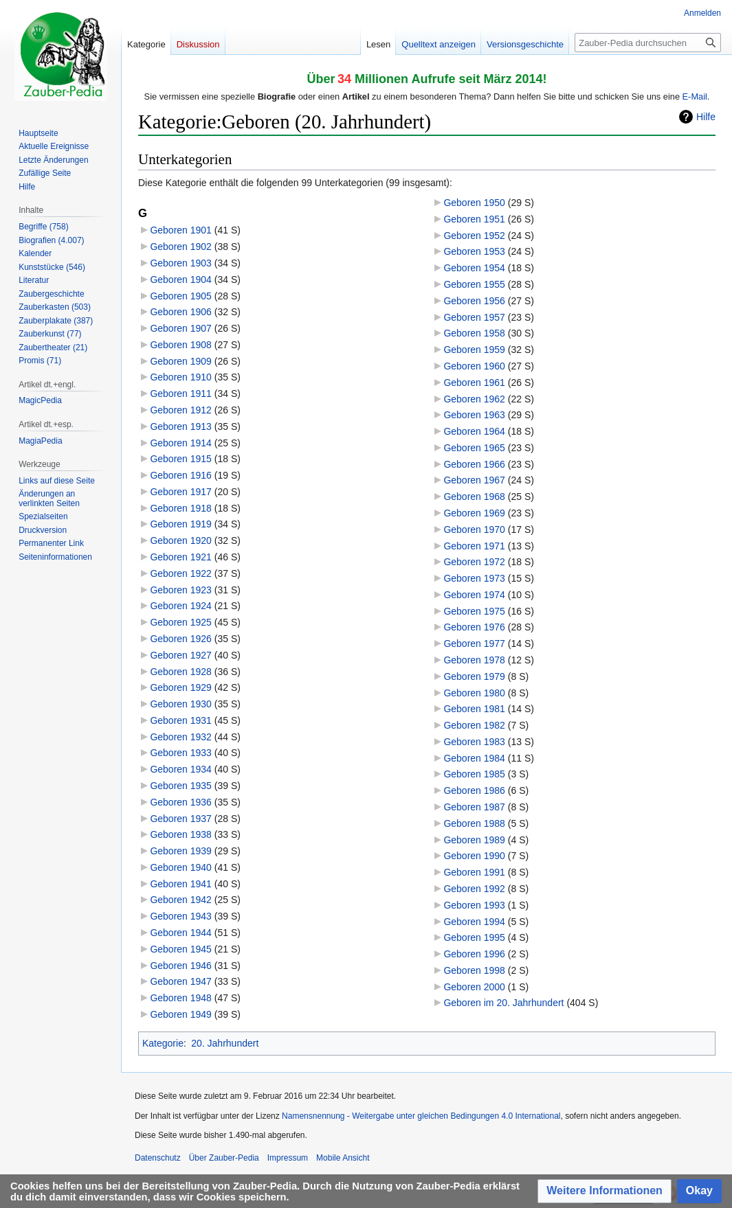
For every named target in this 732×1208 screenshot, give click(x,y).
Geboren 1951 (474, 219)
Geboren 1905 (181, 295)
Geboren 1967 (474, 480)
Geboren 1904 (181, 279)
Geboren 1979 (474, 676)
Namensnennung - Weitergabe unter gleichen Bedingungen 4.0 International (421, 1116)
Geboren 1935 (181, 785)
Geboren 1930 (181, 703)
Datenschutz (158, 1158)
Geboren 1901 (181, 230)
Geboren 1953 (474, 251)
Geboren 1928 (181, 671)
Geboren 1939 (181, 850)
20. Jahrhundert (224, 1043)
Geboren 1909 (181, 361)
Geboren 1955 (474, 284)
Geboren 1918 (181, 508)
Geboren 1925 (181, 622)
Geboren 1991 (474, 872)
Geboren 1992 (474, 888)
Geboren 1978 (474, 659)
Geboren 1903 (181, 263)
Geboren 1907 (181, 328)
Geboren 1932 (181, 736)
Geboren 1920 (181, 540)
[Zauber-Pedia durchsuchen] (648, 42)
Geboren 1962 (474, 399)
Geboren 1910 (181, 377)
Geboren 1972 (474, 561)
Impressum (287, 1158)
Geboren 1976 (474, 627)
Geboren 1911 (181, 393)
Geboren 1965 (474, 447)
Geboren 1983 (474, 741)
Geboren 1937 (181, 818)
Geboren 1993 (474, 905)
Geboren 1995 (474, 937)
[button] (604, 1191)
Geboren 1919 (181, 523)
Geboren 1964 (474, 431)
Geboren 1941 (181, 883)
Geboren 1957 (474, 317)
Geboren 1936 (181, 802)
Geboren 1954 (474, 267)
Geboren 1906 (181, 311)
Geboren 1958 (474, 333)
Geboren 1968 (474, 496)
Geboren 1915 (181, 458)
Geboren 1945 (181, 949)
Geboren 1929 (181, 687)
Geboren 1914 (181, 442)
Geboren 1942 (181, 899)
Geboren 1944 (181, 932)
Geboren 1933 (181, 752)
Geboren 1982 (474, 725)
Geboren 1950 (474, 202)
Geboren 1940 (181, 867)
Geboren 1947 (181, 981)
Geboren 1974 (474, 594)
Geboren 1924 (181, 605)
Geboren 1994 (474, 921)
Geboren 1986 (474, 790)
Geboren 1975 (474, 611)
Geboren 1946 (181, 965)
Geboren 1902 (181, 246)
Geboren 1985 (474, 773)
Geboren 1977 (474, 643)
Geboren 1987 (474, 806)
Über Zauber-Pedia (224, 1158)
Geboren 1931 (181, 720)
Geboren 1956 (474, 300)
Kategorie (163, 1043)
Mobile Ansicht (342, 1158)
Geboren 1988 (474, 823)
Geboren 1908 (181, 344)
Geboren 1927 (181, 655)
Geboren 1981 (474, 708)
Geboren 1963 (474, 414)
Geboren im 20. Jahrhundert (503, 1002)
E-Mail (695, 96)
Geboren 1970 (474, 529)
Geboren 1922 (181, 573)
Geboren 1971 (474, 545)
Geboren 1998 (474, 970)
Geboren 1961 (474, 382)
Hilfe (706, 116)
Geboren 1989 (474, 839)
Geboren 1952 (474, 235)
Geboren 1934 (181, 769)
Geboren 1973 (474, 578)
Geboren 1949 (181, 1014)
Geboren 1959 (474, 349)
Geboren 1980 (474, 692)
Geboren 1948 (181, 997)
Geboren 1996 (474, 953)
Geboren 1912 (181, 409)
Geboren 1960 (474, 366)
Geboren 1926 (181, 638)
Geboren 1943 (181, 916)
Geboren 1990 (474, 855)
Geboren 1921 (181, 556)
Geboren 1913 (181, 426)
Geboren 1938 (181, 834)
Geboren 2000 (474, 986)
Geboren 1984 (474, 758)
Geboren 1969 (474, 513)
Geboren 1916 (181, 475)
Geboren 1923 (181, 589)
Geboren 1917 (181, 491)
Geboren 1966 (474, 464)
